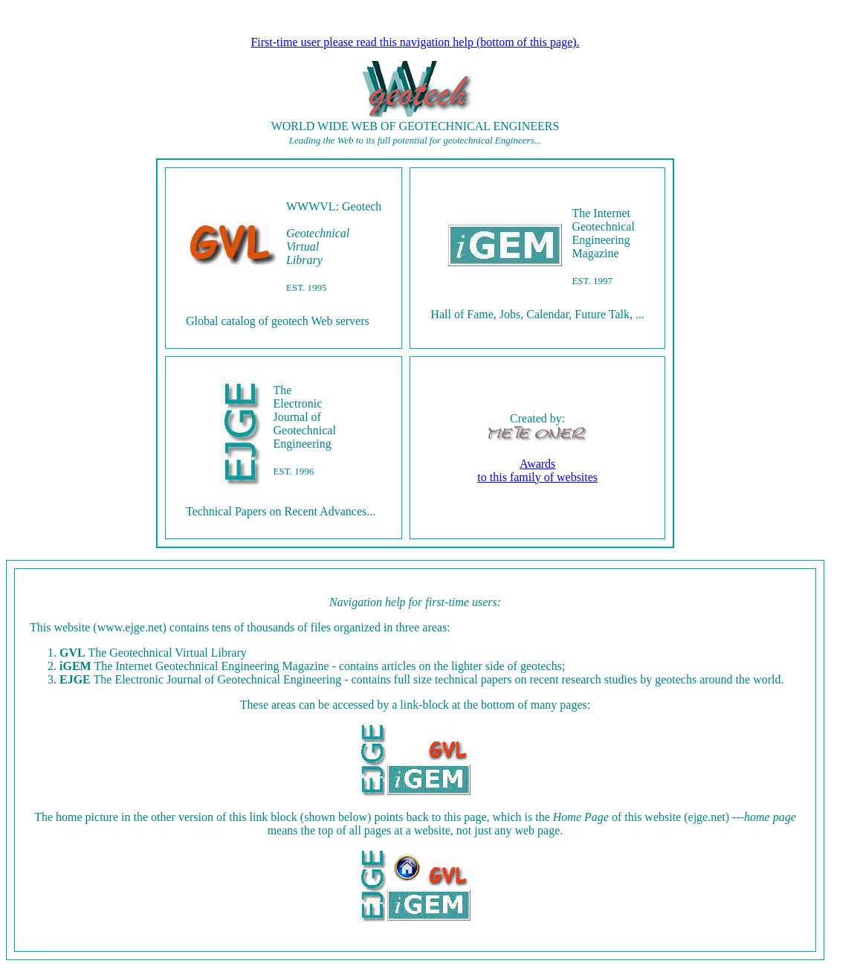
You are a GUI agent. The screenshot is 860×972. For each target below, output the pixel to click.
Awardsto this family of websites (537, 470)
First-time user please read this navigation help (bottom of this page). (414, 42)
